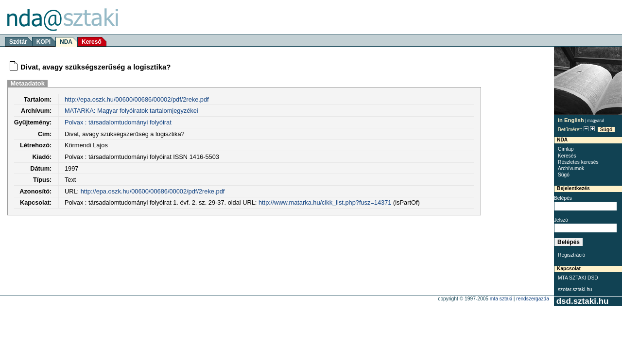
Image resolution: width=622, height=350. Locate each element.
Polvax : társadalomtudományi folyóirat (118, 122)
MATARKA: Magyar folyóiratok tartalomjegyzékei (131, 110)
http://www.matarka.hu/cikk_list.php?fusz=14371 (325, 202)
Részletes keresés (578, 162)
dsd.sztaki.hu (582, 301)
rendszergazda (532, 298)
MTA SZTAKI (501, 298)
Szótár (18, 41)
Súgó (606, 129)
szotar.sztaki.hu (575, 289)
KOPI (43, 41)
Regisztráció (571, 255)
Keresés (567, 155)
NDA (66, 41)
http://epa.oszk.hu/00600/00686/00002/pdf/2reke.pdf (137, 99)
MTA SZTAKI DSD (578, 277)
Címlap (565, 149)
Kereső (92, 41)
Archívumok (571, 168)
